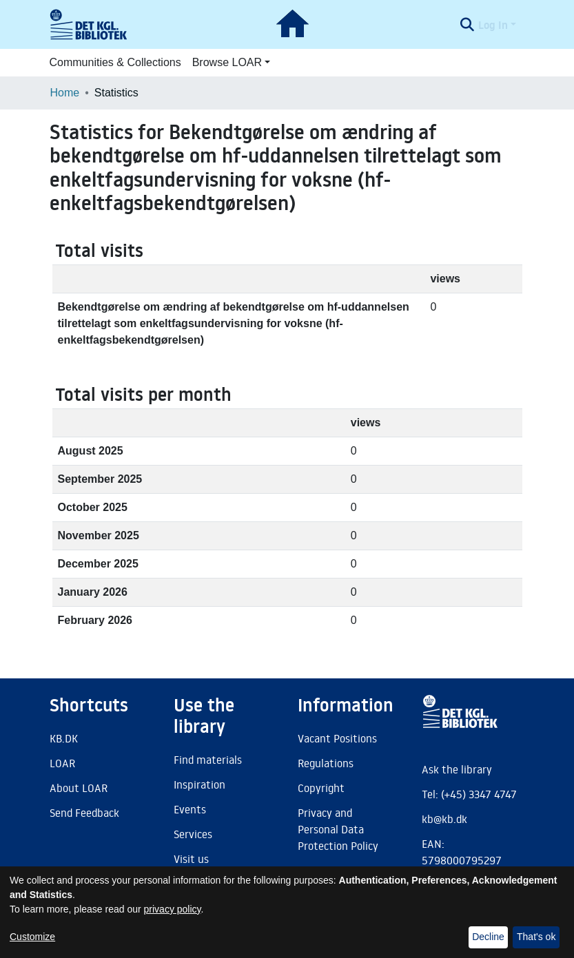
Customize (32, 936)
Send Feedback (84, 813)
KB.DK (64, 738)
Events (190, 809)
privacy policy (172, 909)
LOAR (62, 763)
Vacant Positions (337, 738)
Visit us (191, 859)
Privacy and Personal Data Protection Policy (338, 829)
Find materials (208, 760)
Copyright (321, 788)
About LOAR (78, 788)
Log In (493, 24)
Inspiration (199, 784)
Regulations (325, 763)
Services (193, 834)
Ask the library (457, 769)
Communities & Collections (115, 62)
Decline (488, 936)
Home (65, 92)
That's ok (536, 936)
